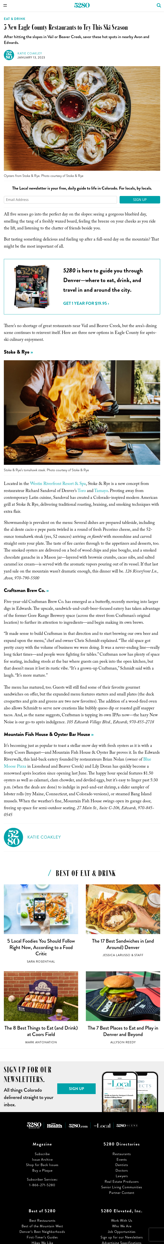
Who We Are (122, 1226)
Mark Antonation (41, 1042)
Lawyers (122, 1176)
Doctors (122, 1170)
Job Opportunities (122, 1231)
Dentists (121, 1164)
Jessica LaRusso (116, 955)
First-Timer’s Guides (42, 1237)
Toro (82, 491)
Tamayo (101, 491)
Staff (139, 955)
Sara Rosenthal (41, 962)
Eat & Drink (14, 18)
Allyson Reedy (123, 1042)
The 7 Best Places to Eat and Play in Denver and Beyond (123, 1031)
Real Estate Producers (122, 1181)
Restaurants (122, 1153)
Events (122, 1159)
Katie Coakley (30, 53)
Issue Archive (42, 1159)
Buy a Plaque (42, 1170)
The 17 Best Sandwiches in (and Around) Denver (123, 944)
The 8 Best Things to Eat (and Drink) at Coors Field (41, 1031)
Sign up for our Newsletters (122, 1237)
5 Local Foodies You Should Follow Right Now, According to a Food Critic (41, 947)
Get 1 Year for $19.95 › (86, 303)
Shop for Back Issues (42, 1164)
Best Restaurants (42, 1220)
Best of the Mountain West (42, 1226)
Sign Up (140, 199)
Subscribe (42, 1153)
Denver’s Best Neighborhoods (42, 1231)
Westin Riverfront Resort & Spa (58, 484)
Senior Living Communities (121, 1187)
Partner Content (121, 1192)
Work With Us (121, 1220)
